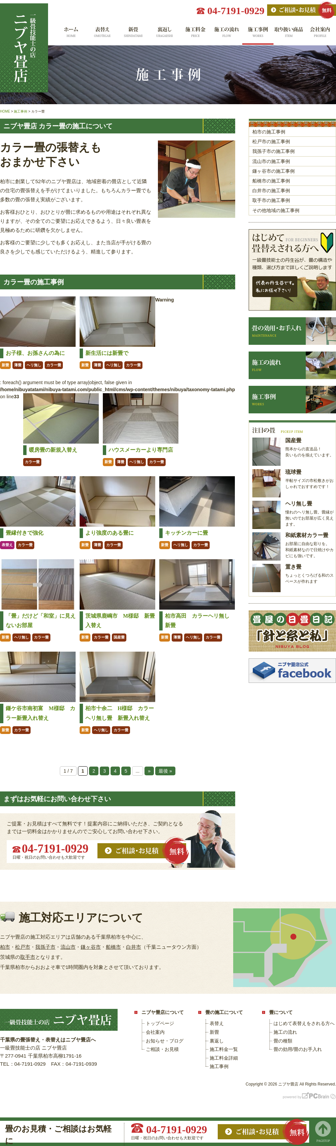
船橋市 (113, 947)
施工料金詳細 (224, 1058)
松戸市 (22, 947)
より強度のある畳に (109, 533)
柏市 (5, 947)
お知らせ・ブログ (164, 1040)
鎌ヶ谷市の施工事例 (273, 171)
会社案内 (320, 34)
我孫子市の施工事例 (273, 151)
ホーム (70, 34)
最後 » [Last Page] (165, 771)
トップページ (160, 1023)
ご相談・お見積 (162, 1049)
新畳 (133, 34)
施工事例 (258, 34)
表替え (101, 34)
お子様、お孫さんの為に (35, 353)
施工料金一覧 (195, 34)
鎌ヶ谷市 (91, 947)
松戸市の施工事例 (271, 141)
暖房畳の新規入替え (53, 450)
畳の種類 (283, 1040)
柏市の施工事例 (268, 131)
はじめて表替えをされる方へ (304, 1023)
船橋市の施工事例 (271, 180)
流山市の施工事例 (271, 161)
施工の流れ (226, 34)
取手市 (27, 957)
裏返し (164, 34)
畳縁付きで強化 (24, 533)
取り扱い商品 (289, 34)
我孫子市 (45, 947)
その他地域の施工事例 (275, 210)
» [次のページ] (149, 771)
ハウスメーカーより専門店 (141, 450)
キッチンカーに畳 (186, 533)
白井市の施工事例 (271, 190)
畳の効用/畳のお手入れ (298, 1049)
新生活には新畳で (106, 353)
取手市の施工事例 (271, 200)
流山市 (68, 947)
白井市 (133, 947)
